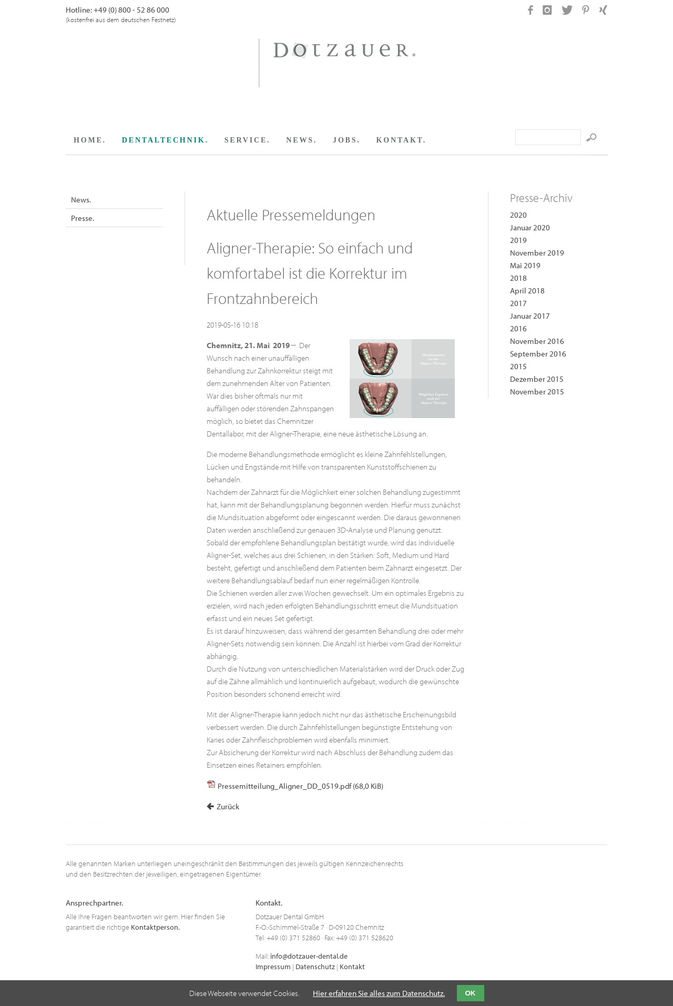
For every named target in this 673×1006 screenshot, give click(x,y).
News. (81, 200)
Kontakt (352, 966)
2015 (518, 366)
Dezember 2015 (537, 379)
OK (470, 993)
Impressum (273, 966)
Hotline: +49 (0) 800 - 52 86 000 (117, 10)
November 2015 (537, 392)
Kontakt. (269, 903)
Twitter (223, 195)
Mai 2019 (525, 265)
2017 (518, 303)
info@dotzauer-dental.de (309, 956)
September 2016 (538, 354)
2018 (518, 278)
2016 (518, 328)
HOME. (90, 140)
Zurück (228, 806)
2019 (518, 240)
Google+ (236, 195)
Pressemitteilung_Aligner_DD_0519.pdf (300, 786)
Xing (248, 195)
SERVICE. (248, 140)
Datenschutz (315, 966)
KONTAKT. (401, 140)
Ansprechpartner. (94, 903)
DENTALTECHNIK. (165, 140)
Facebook (211, 195)
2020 (518, 215)
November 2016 (537, 341)
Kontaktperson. (155, 927)
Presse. (82, 218)
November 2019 (537, 253)
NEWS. (301, 140)
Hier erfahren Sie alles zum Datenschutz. (379, 993)
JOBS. (347, 140)
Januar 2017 (530, 316)
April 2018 (527, 291)
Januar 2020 (530, 227)
